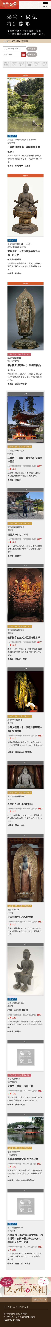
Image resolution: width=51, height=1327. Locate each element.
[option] (6, 62)
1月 (14, 64)
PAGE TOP (38, 1300)
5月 (44, 64)
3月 (29, 64)
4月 (37, 64)
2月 (21, 64)
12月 (6, 64)
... (23, 55)
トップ (6, 41)
